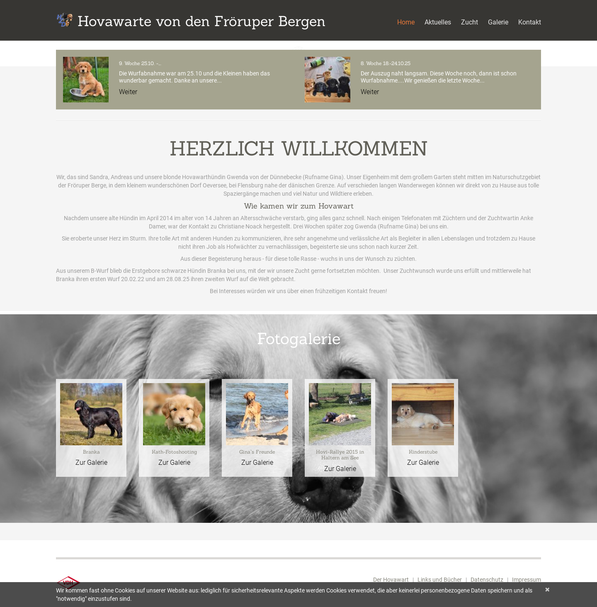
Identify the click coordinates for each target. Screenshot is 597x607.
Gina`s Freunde (257, 452)
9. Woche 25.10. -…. (140, 63)
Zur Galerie (91, 462)
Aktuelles (438, 22)
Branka (91, 452)
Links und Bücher (439, 579)
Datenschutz (487, 579)
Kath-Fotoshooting (174, 452)
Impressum (526, 579)
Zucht (469, 22)
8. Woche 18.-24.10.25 (385, 63)
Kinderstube (423, 452)
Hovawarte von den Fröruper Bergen (201, 21)
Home (406, 22)
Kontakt (529, 22)
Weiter (128, 92)
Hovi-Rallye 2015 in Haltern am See (340, 455)
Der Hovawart (391, 579)
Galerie (498, 22)
